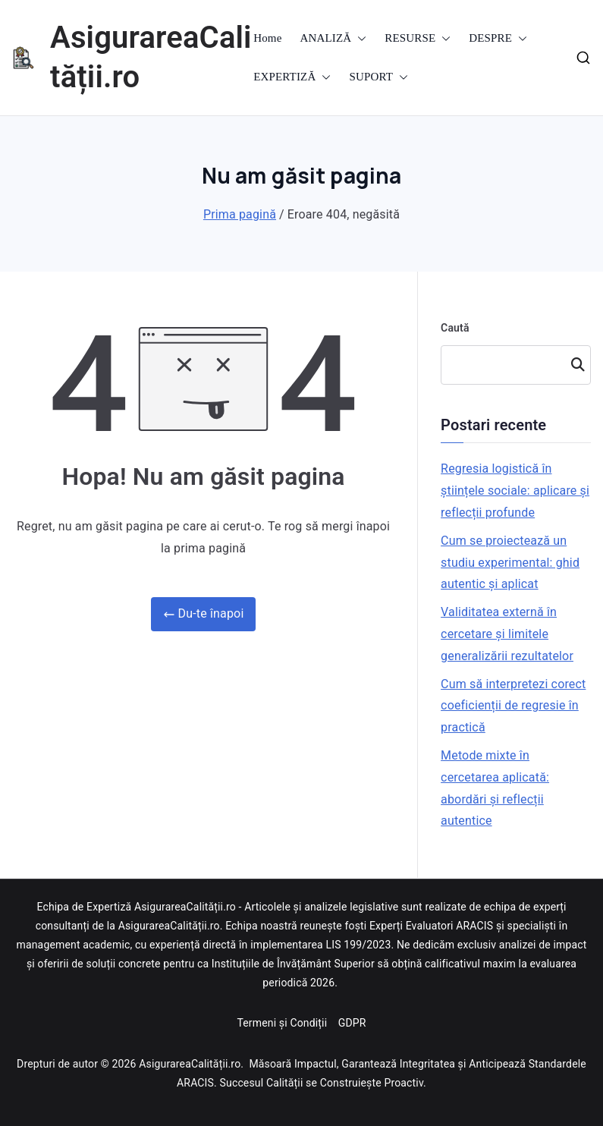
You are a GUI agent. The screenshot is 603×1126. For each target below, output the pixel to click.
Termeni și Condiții (283, 1023)
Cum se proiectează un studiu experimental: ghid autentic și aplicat (510, 562)
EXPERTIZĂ (292, 77)
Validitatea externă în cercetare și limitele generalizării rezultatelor (507, 634)
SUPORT (378, 77)
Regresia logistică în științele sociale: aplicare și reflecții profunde (515, 490)
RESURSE (418, 38)
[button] (358, 38)
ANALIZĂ (333, 38)
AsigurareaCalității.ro (189, 1064)
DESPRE (498, 38)
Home (267, 38)
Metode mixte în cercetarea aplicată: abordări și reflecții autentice (495, 788)
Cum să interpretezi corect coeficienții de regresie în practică (513, 706)
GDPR (352, 1023)
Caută (455, 328)
